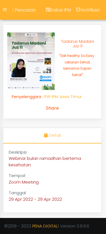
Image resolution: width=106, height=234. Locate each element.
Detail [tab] (52, 135)
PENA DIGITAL (45, 226)
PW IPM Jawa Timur (63, 97)
